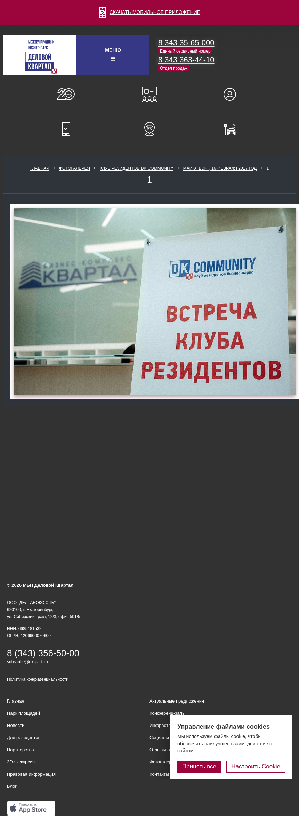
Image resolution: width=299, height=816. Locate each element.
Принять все (199, 766)
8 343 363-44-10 (186, 59)
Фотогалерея (74, 168)
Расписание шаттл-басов (149, 129)
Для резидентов (233, 94)
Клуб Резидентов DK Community (136, 168)
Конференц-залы (149, 94)
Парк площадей (23, 713)
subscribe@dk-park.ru (27, 661)
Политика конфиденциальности (37, 679)
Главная (39, 168)
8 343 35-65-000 (186, 42)
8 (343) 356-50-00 (43, 653)
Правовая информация (31, 774)
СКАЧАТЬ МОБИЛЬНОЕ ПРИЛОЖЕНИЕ (149, 12)
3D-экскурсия (21, 761)
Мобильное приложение (66, 129)
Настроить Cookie (255, 766)
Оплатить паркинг (233, 129)
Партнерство (20, 749)
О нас (66, 94)
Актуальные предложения (177, 701)
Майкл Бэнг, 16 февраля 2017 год (220, 168)
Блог (12, 786)
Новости (15, 725)
